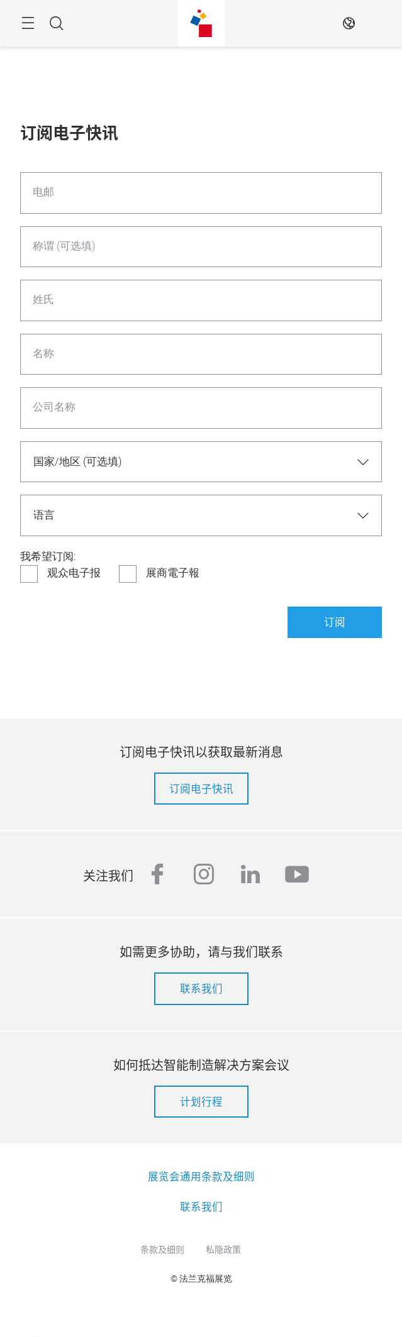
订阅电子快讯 (201, 788)
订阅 (334, 621)
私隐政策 (223, 1249)
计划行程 (201, 1101)
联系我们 (201, 988)
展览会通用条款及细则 (201, 1176)
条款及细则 (162, 1249)
